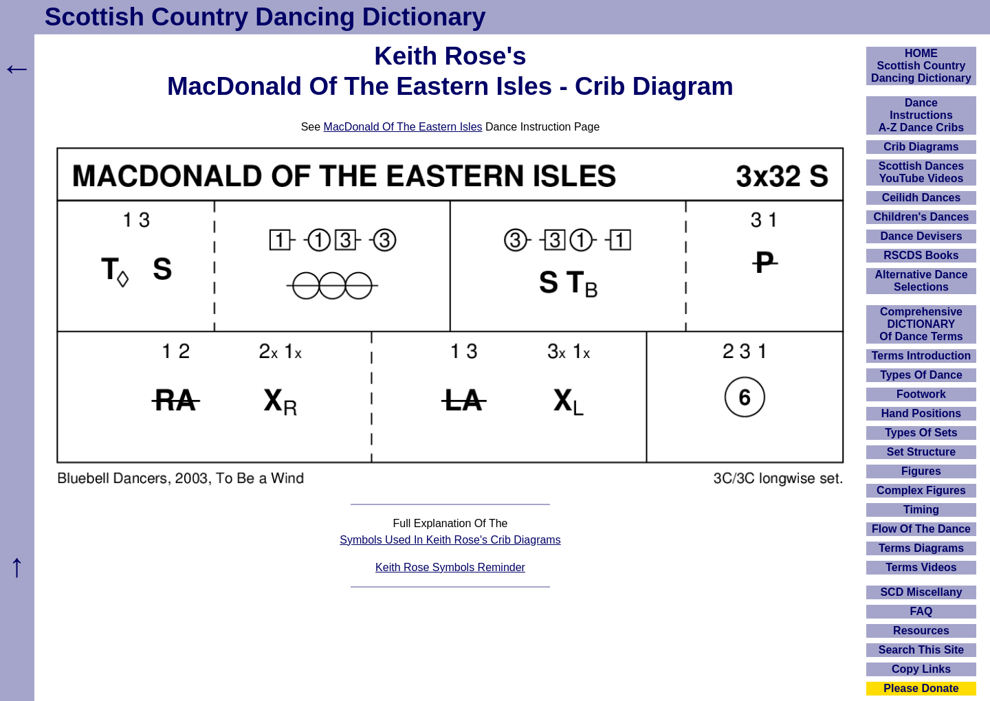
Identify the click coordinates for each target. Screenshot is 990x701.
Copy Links (921, 669)
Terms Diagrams (921, 548)
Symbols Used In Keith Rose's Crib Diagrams (450, 540)
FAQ (921, 611)
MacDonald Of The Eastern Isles (403, 127)
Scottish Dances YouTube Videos (921, 172)
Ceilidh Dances (921, 197)
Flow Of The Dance (921, 529)
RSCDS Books (920, 255)
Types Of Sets (921, 432)
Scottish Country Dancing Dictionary (265, 17)
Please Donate (920, 688)
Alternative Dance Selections (920, 281)
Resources (921, 630)
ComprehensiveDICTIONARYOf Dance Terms (921, 324)
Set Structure (921, 452)
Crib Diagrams (920, 147)
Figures (921, 471)
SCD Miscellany (921, 592)
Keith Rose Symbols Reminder (450, 567)
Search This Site (922, 650)
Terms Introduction (921, 355)
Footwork (921, 394)
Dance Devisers (921, 236)
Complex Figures (921, 490)
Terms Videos (921, 567)
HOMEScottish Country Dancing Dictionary (921, 65)
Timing (921, 509)
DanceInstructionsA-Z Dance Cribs (921, 115)
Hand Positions (921, 413)
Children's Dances (921, 217)
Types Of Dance (921, 375)
